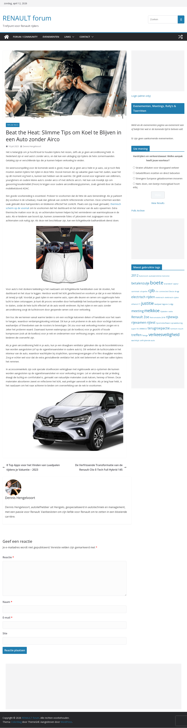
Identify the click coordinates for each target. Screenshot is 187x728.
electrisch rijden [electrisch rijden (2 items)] (143, 298)
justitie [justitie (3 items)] (147, 304)
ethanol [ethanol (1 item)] (134, 305)
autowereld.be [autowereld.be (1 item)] (155, 276)
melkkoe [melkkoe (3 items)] (152, 311)
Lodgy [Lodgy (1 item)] (170, 305)
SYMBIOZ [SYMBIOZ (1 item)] (143, 329)
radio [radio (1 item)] (170, 312)
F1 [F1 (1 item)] (140, 305)
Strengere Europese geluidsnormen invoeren (159, 179)
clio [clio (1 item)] (156, 292)
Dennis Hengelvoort (32, 146)
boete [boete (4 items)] (156, 283)
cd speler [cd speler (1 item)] (144, 292)
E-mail (7, 617)
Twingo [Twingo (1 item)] (145, 336)
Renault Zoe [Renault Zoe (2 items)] (140, 318)
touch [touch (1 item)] (180, 329)
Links (70, 37)
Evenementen (52, 37)
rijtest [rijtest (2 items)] (151, 323)
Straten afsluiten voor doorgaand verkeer (157, 168)
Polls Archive (138, 211)
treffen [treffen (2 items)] (136, 335)
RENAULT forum (26, 18)
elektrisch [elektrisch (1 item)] (160, 298)
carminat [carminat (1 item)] (135, 292)
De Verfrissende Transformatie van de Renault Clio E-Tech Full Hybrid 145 (98, 467)
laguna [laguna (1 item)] (165, 305)
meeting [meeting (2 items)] (137, 312)
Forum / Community (25, 37)
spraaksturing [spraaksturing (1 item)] (176, 324)
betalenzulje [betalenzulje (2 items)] (140, 284)
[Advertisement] (157, 70)
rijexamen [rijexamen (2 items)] (138, 323)
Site (5, 633)
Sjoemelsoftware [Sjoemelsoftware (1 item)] (163, 324)
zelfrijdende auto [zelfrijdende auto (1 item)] (147, 341)
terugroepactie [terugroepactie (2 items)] (159, 329)
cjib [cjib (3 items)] (151, 291)
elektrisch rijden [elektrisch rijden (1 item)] (172, 298)
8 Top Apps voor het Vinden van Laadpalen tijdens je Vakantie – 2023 (33, 467)
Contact (88, 37)
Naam (7, 602)
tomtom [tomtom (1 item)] (174, 329)
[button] (75, 37)
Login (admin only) (141, 95)
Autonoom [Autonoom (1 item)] (143, 276)
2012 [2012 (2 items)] (134, 276)
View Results (157, 203)
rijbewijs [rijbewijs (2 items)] (172, 318)
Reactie (8, 557)
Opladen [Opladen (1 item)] (164, 312)
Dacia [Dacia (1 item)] (171, 292)
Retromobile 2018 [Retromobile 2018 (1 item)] (157, 318)
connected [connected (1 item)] (163, 292)
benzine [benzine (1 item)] (165, 276)
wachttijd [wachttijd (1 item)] (135, 341)
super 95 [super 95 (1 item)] (135, 329)
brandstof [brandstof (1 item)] (168, 284)
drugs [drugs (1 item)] (177, 292)
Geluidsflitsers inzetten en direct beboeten (158, 173)
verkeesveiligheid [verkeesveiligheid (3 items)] (164, 335)
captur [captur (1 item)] (176, 284)
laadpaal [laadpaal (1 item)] (158, 305)
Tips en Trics (12, 125)
